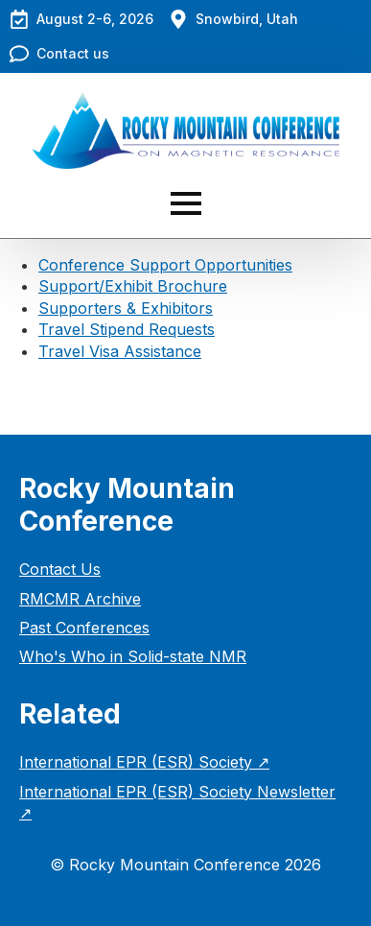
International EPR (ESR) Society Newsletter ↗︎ (177, 802)
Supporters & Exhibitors (125, 308)
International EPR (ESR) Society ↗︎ (144, 762)
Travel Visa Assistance (119, 351)
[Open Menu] (186, 203)
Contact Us (60, 569)
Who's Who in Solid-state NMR (132, 656)
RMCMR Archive (80, 598)
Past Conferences (84, 627)
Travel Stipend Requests (126, 329)
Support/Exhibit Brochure (132, 286)
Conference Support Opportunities (165, 264)
